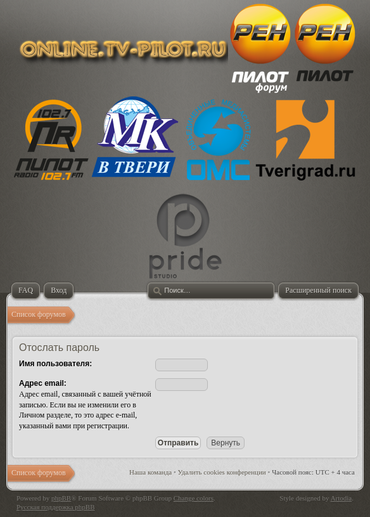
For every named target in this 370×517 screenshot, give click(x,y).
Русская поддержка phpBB (55, 507)
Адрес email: (43, 383)
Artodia (341, 498)
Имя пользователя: (55, 363)
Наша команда (150, 472)
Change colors (194, 498)
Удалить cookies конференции (222, 472)
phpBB (61, 498)
